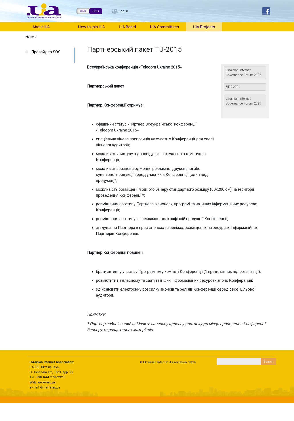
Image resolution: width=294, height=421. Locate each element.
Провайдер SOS (45, 52)
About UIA (41, 27)
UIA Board (127, 27)
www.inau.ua (46, 382)
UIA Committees (164, 27)
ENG (96, 11)
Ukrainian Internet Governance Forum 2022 (243, 72)
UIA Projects (204, 27)
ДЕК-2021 (232, 87)
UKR (83, 11)
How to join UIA (91, 27)
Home (30, 36)
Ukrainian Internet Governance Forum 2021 (243, 101)
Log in (123, 11)
